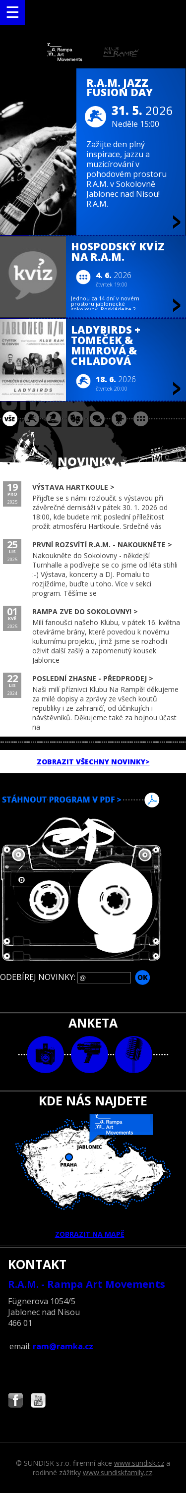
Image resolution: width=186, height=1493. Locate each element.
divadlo (75, 419)
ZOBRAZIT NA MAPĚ (93, 1176)
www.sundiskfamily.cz (117, 1472)
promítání (119, 419)
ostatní (141, 419)
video (89, 1054)
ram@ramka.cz (63, 1346)
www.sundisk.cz (139, 1463)
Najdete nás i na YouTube (38, 1401)
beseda (97, 419)
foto (45, 1054)
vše (10, 419)
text (133, 1054)
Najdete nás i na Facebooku (15, 1401)
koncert (32, 419)
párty (53, 419)
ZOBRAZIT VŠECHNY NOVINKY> (93, 761)
